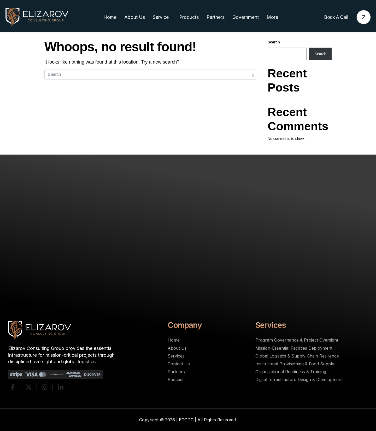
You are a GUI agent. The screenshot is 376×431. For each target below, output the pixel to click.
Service (161, 17)
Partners (216, 17)
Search (274, 42)
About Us (134, 17)
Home (109, 17)
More (272, 17)
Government (245, 17)
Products (189, 17)
